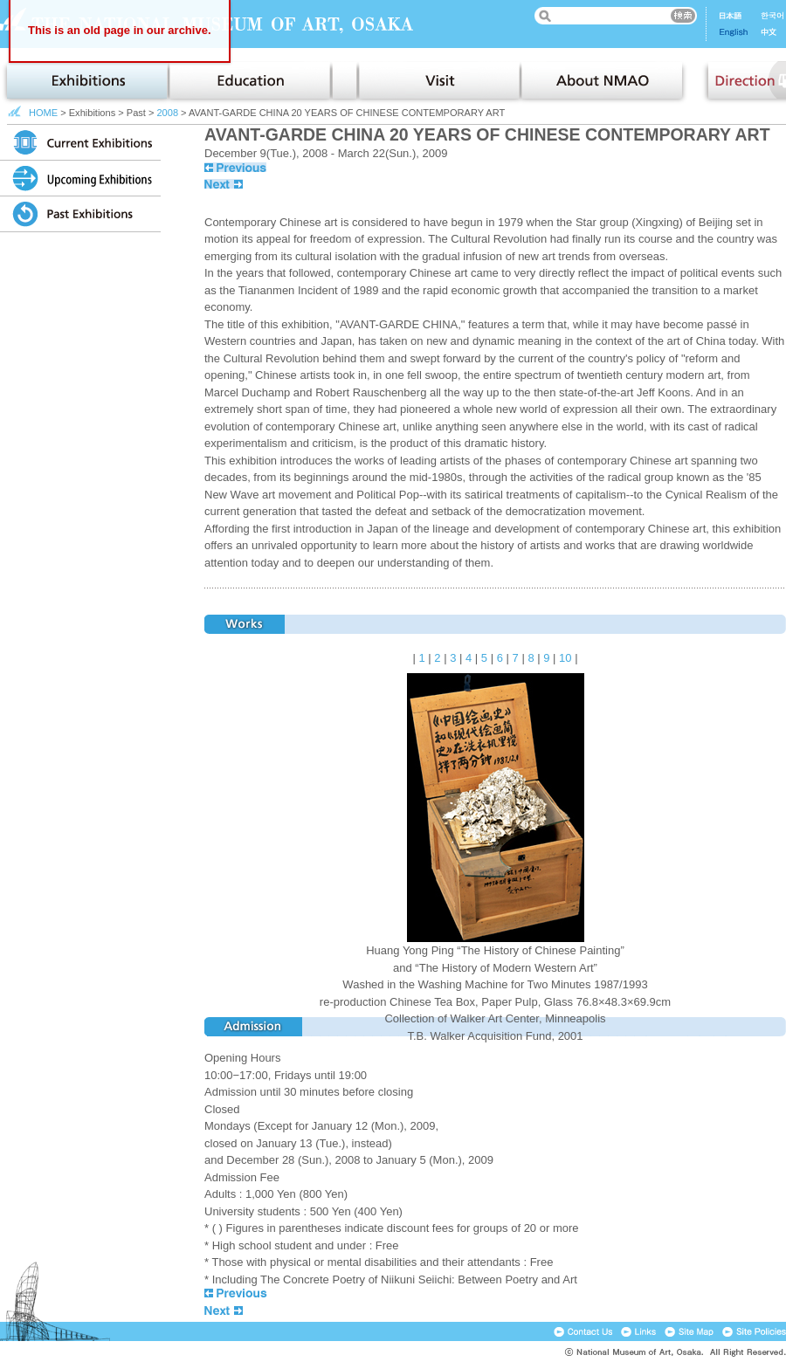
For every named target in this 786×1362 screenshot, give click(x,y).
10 (565, 657)
